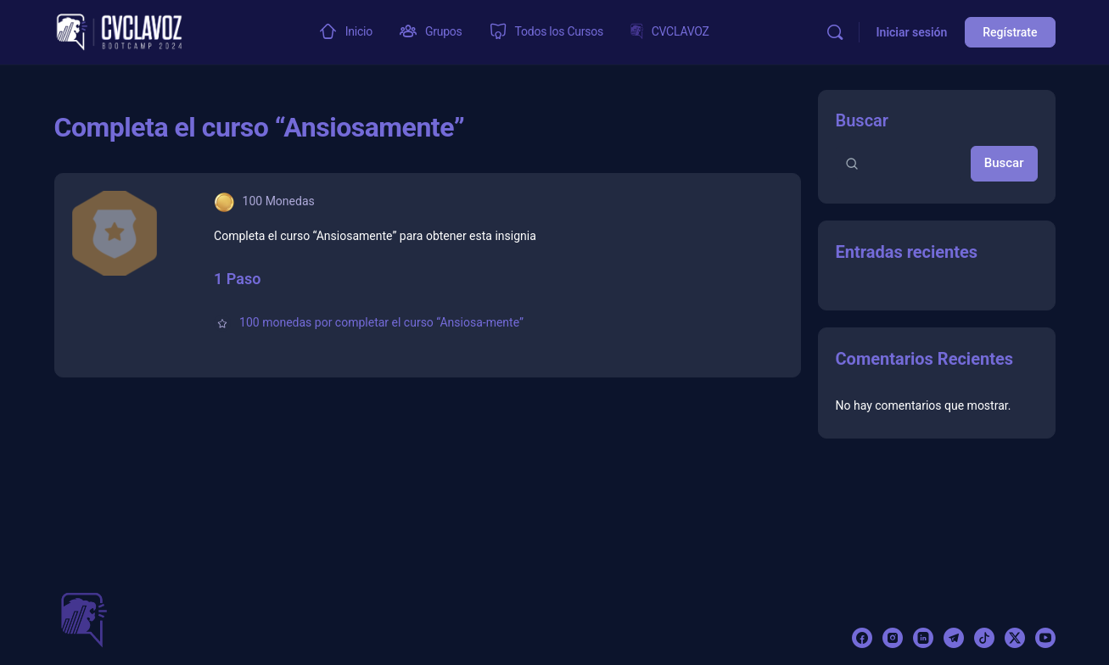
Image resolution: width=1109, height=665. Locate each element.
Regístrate (1010, 32)
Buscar (862, 120)
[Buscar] (835, 32)
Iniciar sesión (912, 32)
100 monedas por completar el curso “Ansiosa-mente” (381, 322)
